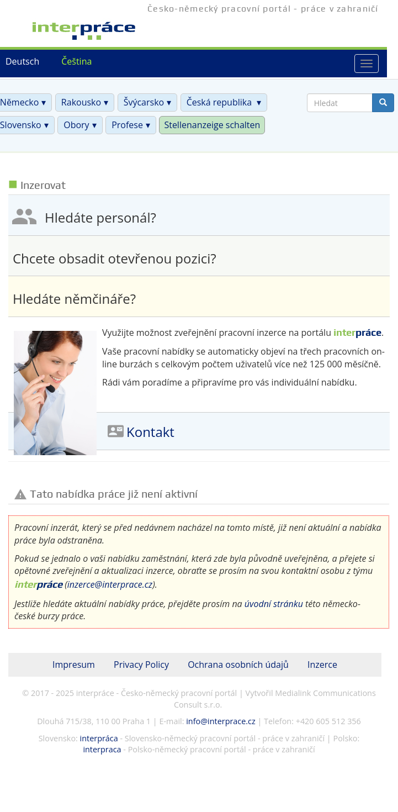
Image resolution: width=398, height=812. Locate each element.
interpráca (99, 738)
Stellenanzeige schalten (212, 125)
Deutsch (22, 61)
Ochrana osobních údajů (238, 664)
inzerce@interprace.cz (109, 584)
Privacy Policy (141, 664)
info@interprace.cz (220, 721)
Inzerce (322, 664)
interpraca (102, 749)
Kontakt (150, 432)
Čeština (76, 61)
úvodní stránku (274, 604)
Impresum (73, 664)
